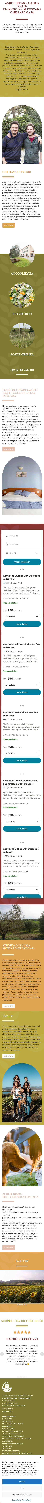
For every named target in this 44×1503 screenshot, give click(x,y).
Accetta (22, 1482)
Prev (3, 1288)
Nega (22, 1488)
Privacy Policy (26, 1500)
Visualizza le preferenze (22, 1495)
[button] (40, 1457)
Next (41, 1288)
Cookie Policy (16, 1500)
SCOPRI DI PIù (8, 225)
